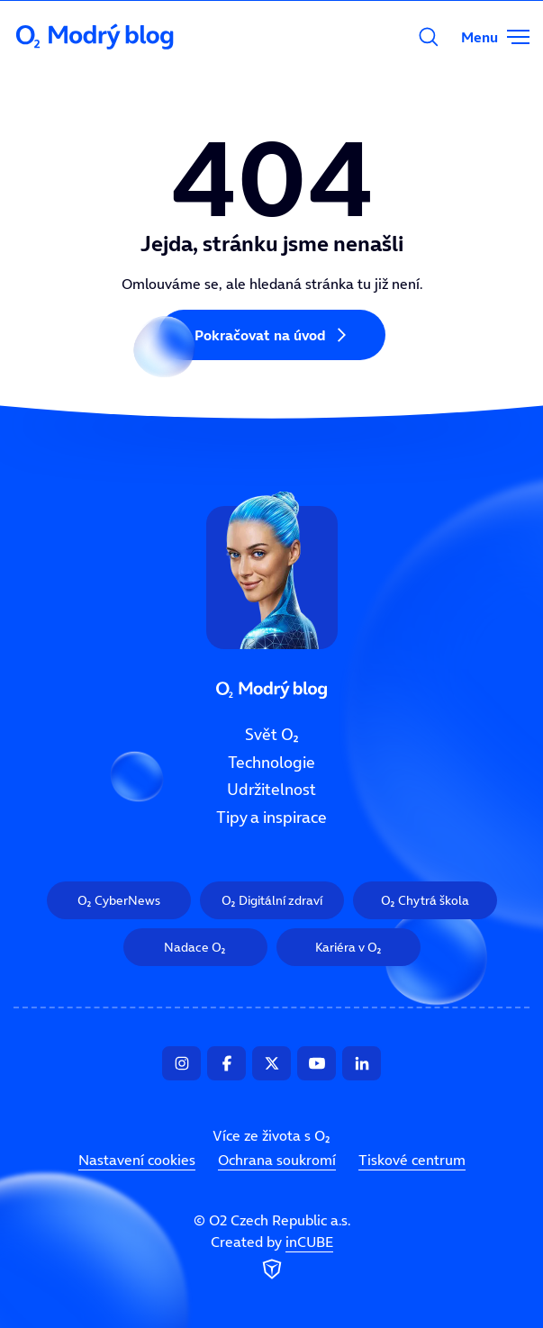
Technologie (271, 762)
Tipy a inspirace (271, 817)
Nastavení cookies (136, 1159)
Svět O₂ (272, 735)
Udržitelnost (271, 789)
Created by (272, 1258)
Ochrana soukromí (277, 1159)
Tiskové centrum (412, 1159)
